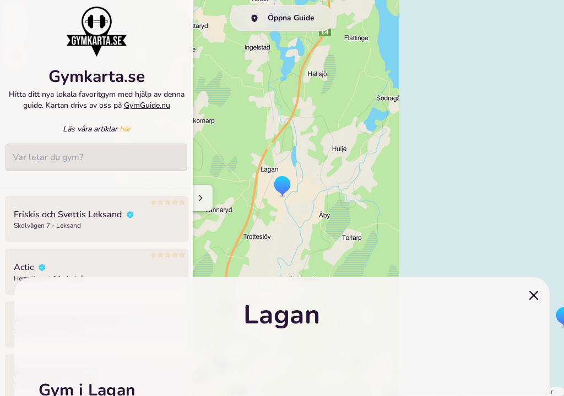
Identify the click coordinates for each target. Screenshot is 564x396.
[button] (282, 187)
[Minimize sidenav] (200, 198)
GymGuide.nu (147, 105)
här (125, 129)
